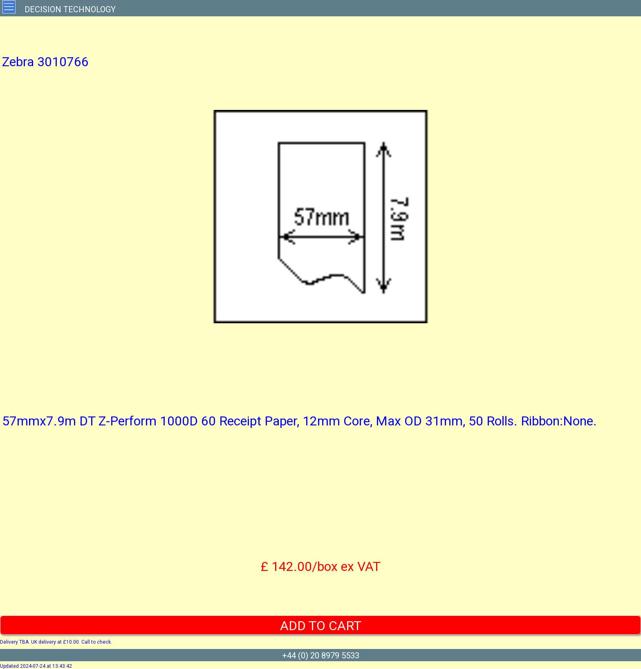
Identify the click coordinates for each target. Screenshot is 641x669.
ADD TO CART (320, 625)
